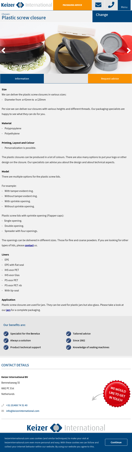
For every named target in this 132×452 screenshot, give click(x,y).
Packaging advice (72, 5)
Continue (116, 442)
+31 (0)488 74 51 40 (14, 405)
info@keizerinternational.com (20, 410)
